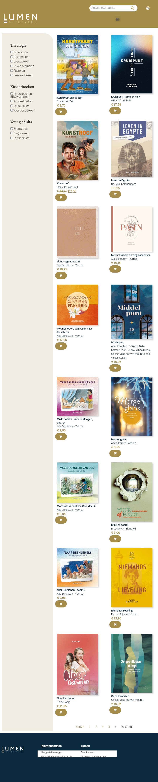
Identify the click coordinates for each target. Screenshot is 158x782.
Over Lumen (87, 752)
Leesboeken (20, 61)
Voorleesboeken (22, 110)
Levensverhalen (22, 66)
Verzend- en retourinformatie (56, 757)
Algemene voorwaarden (93, 757)
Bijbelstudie (19, 52)
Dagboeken (19, 57)
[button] (118, 19)
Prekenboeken (21, 75)
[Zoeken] (132, 8)
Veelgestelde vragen (51, 752)
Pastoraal (17, 70)
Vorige (80, 727)
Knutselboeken (21, 101)
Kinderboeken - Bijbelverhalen (22, 95)
